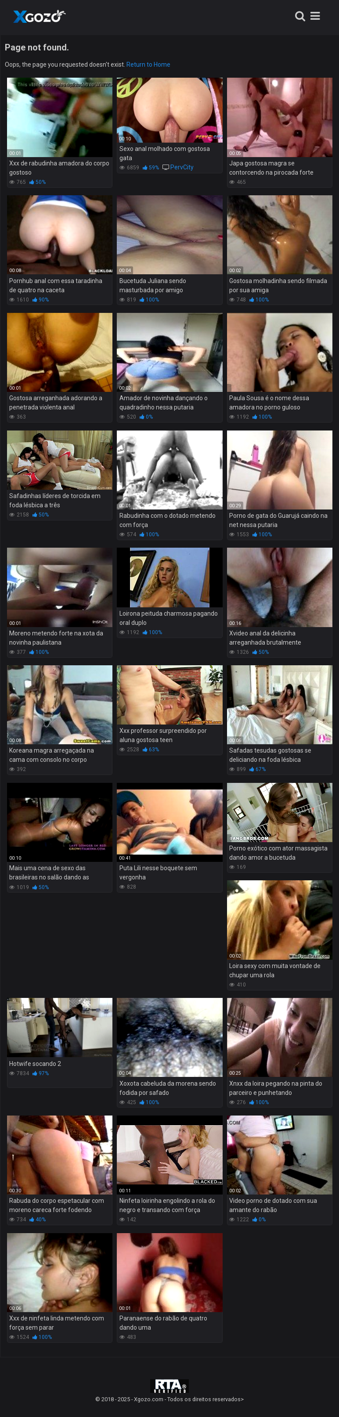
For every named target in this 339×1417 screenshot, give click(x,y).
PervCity (182, 167)
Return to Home (148, 64)
